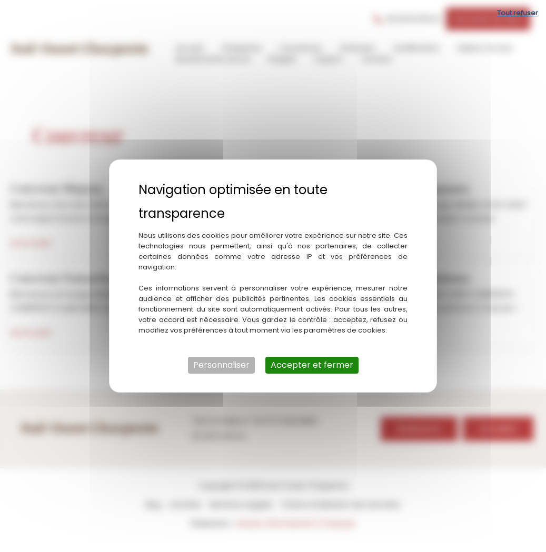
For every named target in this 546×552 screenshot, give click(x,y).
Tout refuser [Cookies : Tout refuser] (517, 13)
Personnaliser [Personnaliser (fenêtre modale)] (221, 365)
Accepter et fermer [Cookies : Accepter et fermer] (312, 365)
